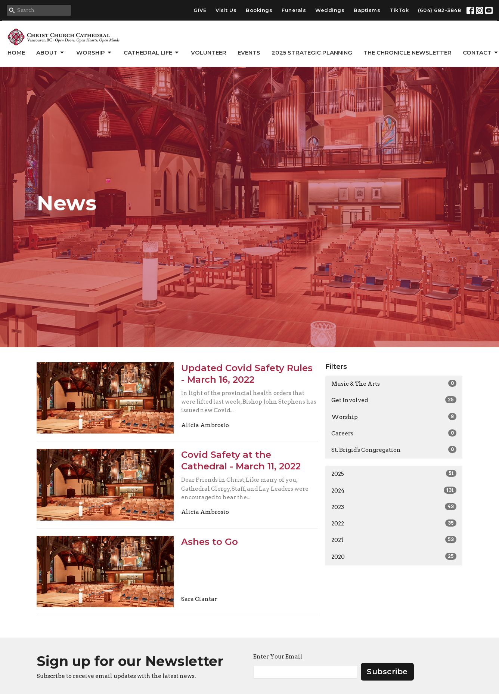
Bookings (259, 10)
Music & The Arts (393, 383)
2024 (393, 490)
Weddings (329, 10)
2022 (393, 523)
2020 (393, 556)
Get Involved (393, 400)
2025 (393, 473)
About (50, 52)
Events (249, 52)
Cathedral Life (152, 52)
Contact (481, 52)
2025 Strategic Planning (312, 52)
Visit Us (226, 10)
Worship (94, 52)
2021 (393, 539)
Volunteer (208, 52)
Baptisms (367, 10)
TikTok (399, 10)
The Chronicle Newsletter (407, 52)
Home (16, 52)
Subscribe (387, 671)
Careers (393, 433)
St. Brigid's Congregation (393, 449)
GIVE (199, 10)
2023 (393, 507)
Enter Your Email (278, 656)
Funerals (294, 10)
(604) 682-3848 (439, 10)
